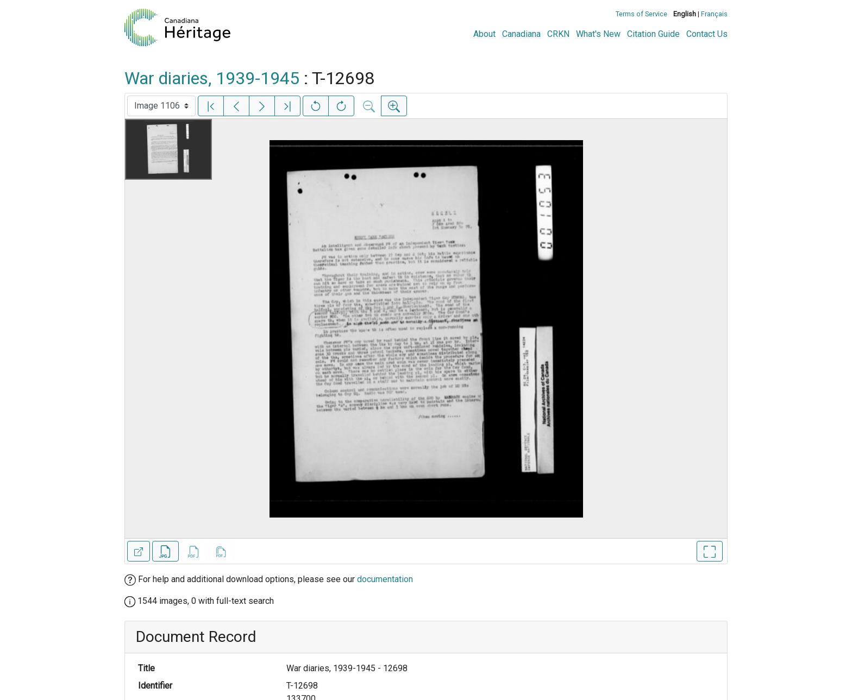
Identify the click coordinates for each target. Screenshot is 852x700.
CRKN (558, 34)
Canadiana (521, 34)
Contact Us (707, 34)
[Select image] (161, 106)
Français (714, 14)
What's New (598, 34)
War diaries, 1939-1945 (211, 78)
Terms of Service (641, 14)
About (484, 34)
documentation (385, 579)
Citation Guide (653, 34)
